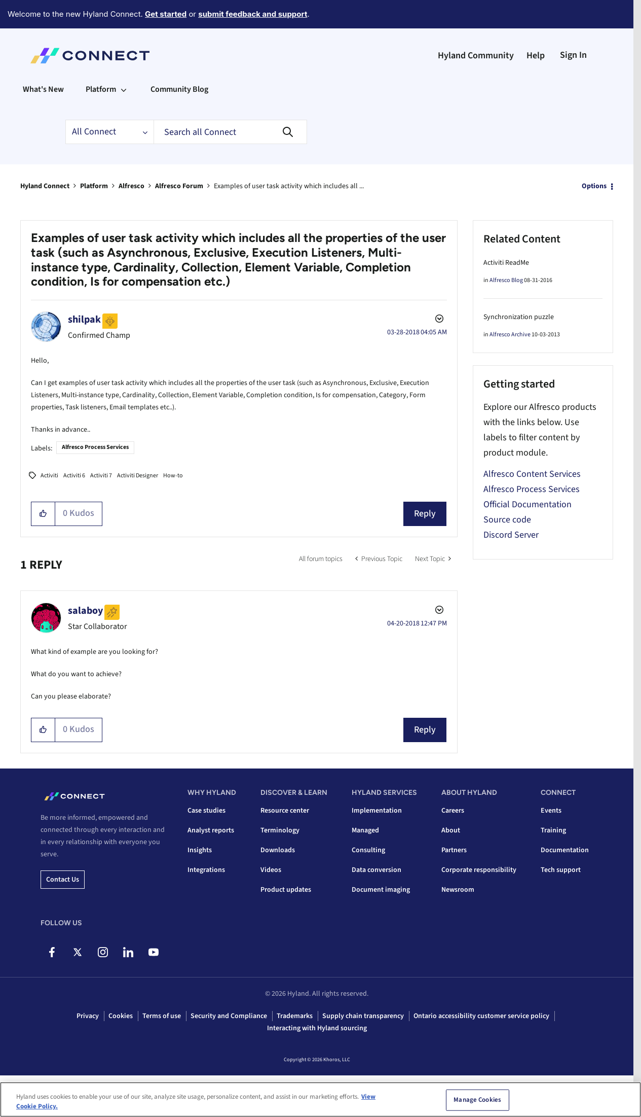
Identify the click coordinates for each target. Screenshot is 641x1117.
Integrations (206, 870)
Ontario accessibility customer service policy (481, 1016)
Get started (165, 14)
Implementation (377, 811)
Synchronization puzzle (518, 317)
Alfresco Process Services (95, 447)
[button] (43, 514)
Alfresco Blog (506, 280)
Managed (365, 830)
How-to (173, 475)
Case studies (206, 811)
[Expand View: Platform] (124, 89)
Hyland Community (476, 55)
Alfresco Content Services (532, 474)
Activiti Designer (137, 475)
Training (553, 830)
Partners (454, 850)
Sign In (573, 55)
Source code (507, 519)
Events (551, 811)
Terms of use (161, 1016)
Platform (94, 186)
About (450, 830)
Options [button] (594, 186)
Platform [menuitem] (101, 89)
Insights (199, 850)
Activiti (49, 475)
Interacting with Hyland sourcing (317, 1028)
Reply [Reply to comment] (425, 729)
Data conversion (376, 870)
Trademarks (295, 1016)
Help (535, 55)
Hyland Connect (44, 186)
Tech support (561, 870)
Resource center (284, 811)
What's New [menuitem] (43, 89)
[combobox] (230, 132)
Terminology (279, 830)
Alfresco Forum (179, 186)
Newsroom (457, 890)
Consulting (368, 850)
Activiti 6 (74, 475)
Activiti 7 (101, 475)
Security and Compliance (229, 1016)
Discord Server (511, 535)
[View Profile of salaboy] (85, 611)
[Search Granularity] (109, 132)
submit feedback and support (252, 14)
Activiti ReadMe (506, 263)
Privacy (88, 1016)
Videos (270, 870)
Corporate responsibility (478, 870)
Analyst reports (210, 830)
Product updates (285, 890)
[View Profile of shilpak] (84, 319)
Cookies (120, 1016)
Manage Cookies (477, 1101)
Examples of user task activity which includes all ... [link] (289, 186)
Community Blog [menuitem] (179, 89)
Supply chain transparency (363, 1016)
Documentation (565, 850)
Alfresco (131, 186)
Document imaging (381, 890)
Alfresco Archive (510, 334)
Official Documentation (527, 504)
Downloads (277, 850)
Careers (452, 811)
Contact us (62, 880)
